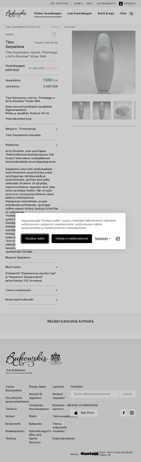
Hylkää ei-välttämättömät (72, 238)
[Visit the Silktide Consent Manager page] (117, 238)
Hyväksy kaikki (35, 238)
